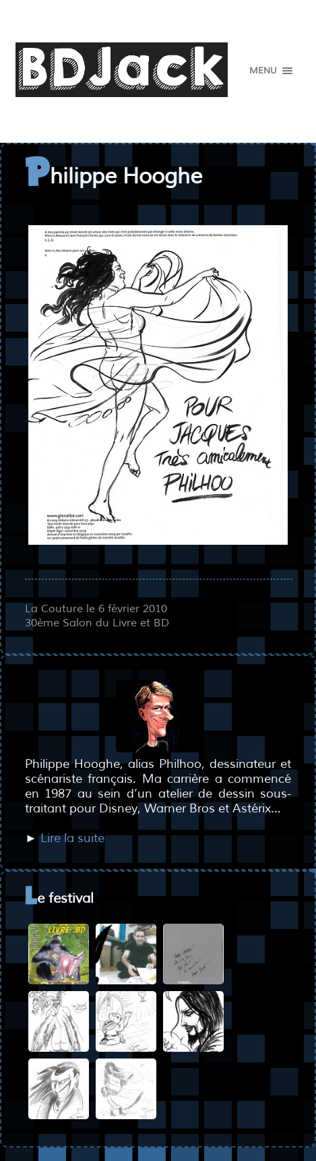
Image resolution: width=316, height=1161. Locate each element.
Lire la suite (72, 838)
